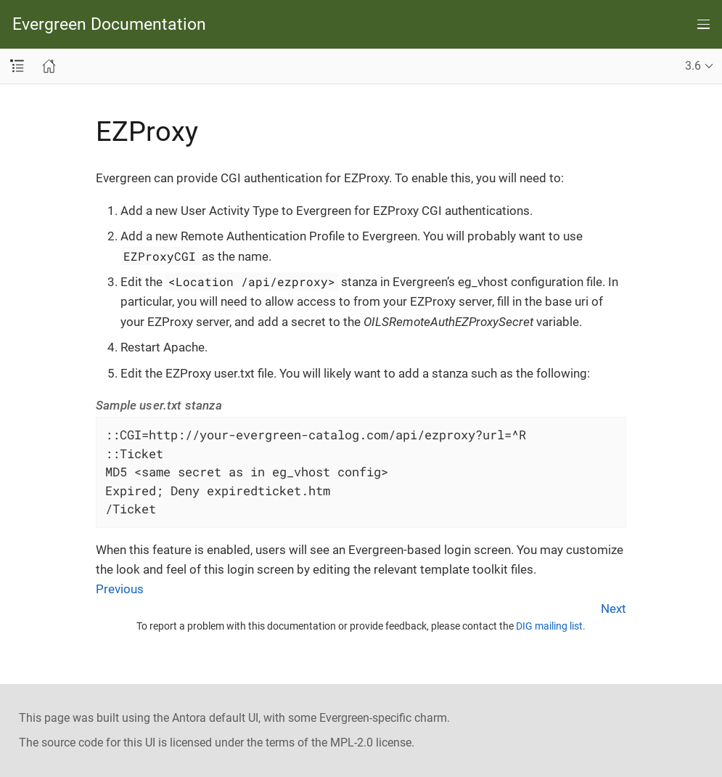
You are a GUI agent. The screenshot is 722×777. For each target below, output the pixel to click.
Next (613, 608)
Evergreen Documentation (109, 24)
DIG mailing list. (551, 626)
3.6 (693, 66)
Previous (120, 589)
